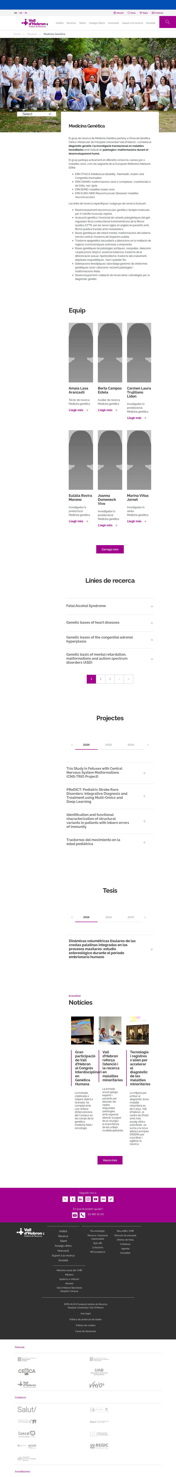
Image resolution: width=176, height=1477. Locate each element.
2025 (108, 744)
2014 (109, 917)
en (21, 13)
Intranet (69, 1283)
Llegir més (76, 410)
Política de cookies (85, 1325)
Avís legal (86, 1313)
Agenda (125, 1248)
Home (17, 34)
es (26, 13)
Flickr (103, 1198)
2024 (131, 744)
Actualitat (125, 1253)
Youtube (95, 1198)
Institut (63, 1231)
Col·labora (125, 1244)
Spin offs (97, 1243)
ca (15, 13)
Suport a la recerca (132, 23)
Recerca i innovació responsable (98, 1237)
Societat (150, 23)
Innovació (113, 23)
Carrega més (110, 549)
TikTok (111, 1198)
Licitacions (97, 1247)
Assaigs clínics (63, 1245)
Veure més (110, 1160)
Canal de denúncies (85, 1331)
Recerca (71, 23)
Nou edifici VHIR (125, 1231)
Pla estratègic (97, 1231)
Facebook (72, 1198)
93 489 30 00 (96, 1214)
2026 (86, 744)
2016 (86, 917)
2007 (131, 917)
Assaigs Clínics (97, 23)
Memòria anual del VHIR (69, 1270)
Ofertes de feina (125, 1240)
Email (75, 1214)
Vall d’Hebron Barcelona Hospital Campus (69, 1289)
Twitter (65, 1198)
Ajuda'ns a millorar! (69, 1279)
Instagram (88, 1198)
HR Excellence (97, 1252)
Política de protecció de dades (86, 1319)
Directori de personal (125, 1235)
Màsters (69, 1274)
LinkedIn (80, 1198)
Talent (82, 23)
